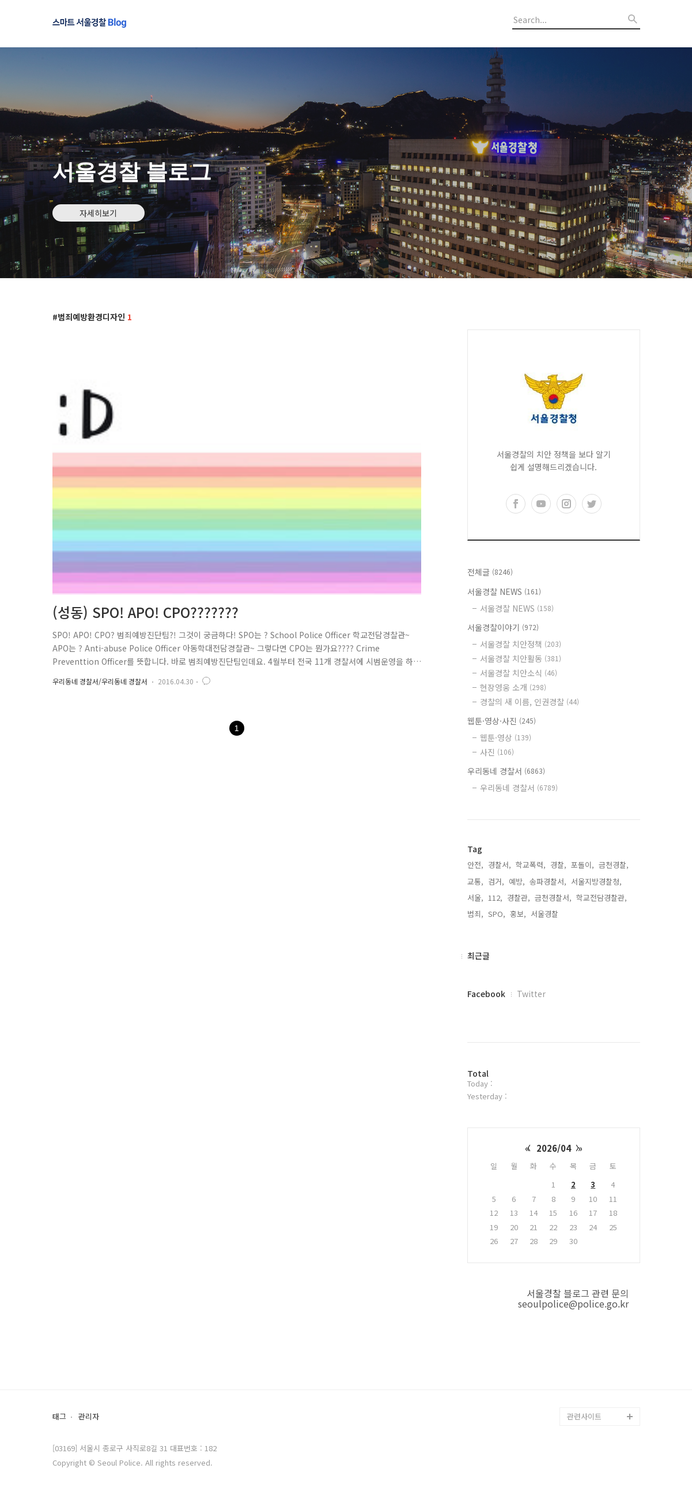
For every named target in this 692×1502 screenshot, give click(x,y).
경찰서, (499, 864)
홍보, (518, 913)
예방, (517, 881)
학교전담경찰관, (601, 897)
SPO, (496, 913)
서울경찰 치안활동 (520, 658)
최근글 (478, 955)
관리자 (88, 1417)
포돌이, (582, 864)
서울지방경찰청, (596, 881)
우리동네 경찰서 (506, 771)
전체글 (490, 572)
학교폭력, (531, 864)
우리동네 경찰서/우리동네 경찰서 (100, 681)
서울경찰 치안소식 (518, 673)
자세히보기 (98, 213)
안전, (475, 864)
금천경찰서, (553, 897)
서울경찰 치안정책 (520, 644)
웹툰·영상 (505, 737)
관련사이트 (584, 1416)
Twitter (531, 993)
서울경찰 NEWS (504, 591)
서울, (475, 897)
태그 (59, 1417)
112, (495, 897)
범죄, (475, 913)
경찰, (558, 864)
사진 (497, 752)
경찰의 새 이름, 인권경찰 (529, 701)
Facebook (486, 993)
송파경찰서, (548, 881)
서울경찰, (546, 913)
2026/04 (553, 1148)
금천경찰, (614, 864)
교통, (475, 881)
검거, (496, 881)
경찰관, (518, 897)
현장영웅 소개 (513, 687)
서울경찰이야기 (503, 627)
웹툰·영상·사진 (501, 720)
